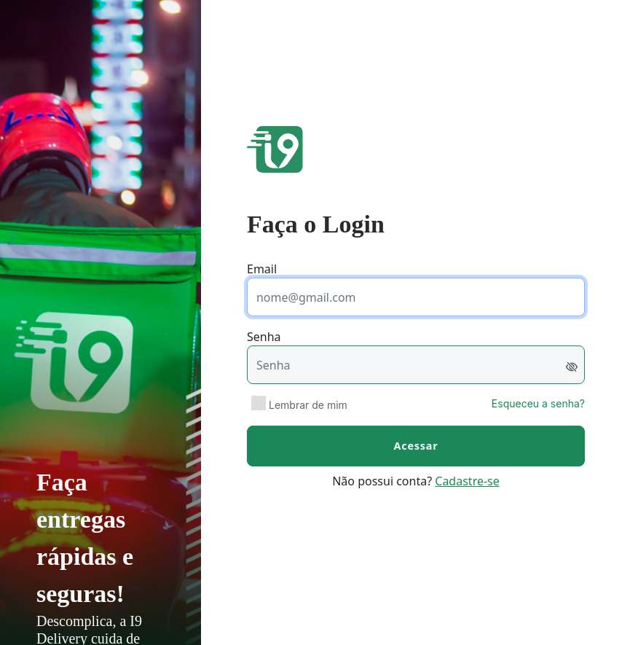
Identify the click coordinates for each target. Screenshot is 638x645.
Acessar (415, 446)
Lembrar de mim (308, 405)
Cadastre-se (467, 481)
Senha (264, 337)
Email (262, 269)
